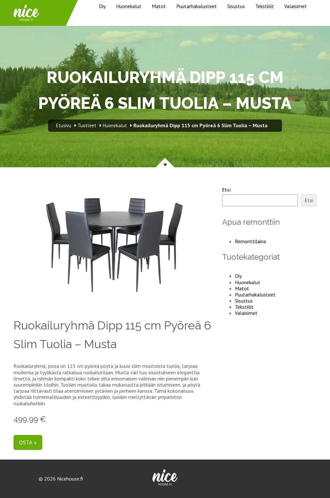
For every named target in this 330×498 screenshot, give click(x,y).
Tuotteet (87, 125)
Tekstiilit (264, 6)
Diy (102, 6)
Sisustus (236, 6)
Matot (159, 6)
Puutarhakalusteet (196, 6)
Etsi (226, 190)
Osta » (28, 442)
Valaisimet (295, 6)
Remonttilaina (250, 241)
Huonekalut (128, 6)
